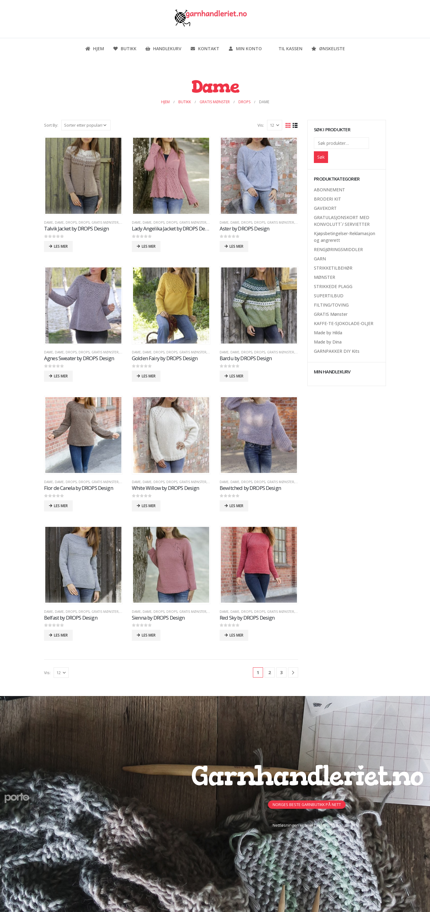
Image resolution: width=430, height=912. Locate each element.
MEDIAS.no (331, 825)
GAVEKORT (325, 208)
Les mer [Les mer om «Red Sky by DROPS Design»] (236, 635)
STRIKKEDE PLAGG (333, 286)
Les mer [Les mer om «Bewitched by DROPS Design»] (236, 505)
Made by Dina (328, 342)
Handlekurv (163, 48)
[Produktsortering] (86, 125)
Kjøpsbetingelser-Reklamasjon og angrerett (344, 236)
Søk (321, 157)
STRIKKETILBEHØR (333, 268)
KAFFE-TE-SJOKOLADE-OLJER (343, 323)
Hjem (94, 48)
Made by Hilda (328, 333)
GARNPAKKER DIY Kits (336, 351)
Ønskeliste (328, 48)
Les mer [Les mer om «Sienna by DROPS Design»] (149, 635)
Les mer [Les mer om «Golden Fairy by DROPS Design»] (149, 376)
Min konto (245, 48)
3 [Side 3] (281, 672)
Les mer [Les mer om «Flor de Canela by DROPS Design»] (61, 505)
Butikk (124, 48)
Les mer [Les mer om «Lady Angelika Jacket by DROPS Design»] (149, 246)
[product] (83, 176)
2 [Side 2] (269, 672)
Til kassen (286, 48)
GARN (320, 259)
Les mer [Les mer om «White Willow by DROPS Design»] (149, 505)
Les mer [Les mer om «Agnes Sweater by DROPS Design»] (61, 376)
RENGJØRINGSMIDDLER (338, 249)
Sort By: (51, 125)
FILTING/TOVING (331, 305)
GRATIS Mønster (105, 222)
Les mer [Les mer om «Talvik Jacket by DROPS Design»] (61, 246)
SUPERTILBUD (328, 296)
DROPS (71, 222)
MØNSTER (324, 277)
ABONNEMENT (329, 190)
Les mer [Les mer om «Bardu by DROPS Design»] (236, 376)
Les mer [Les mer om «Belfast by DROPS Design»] (61, 635)
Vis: (261, 125)
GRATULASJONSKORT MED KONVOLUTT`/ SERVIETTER (342, 220)
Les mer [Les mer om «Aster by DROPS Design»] (236, 246)
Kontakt (204, 48)
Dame (48, 222)
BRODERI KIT (327, 199)
